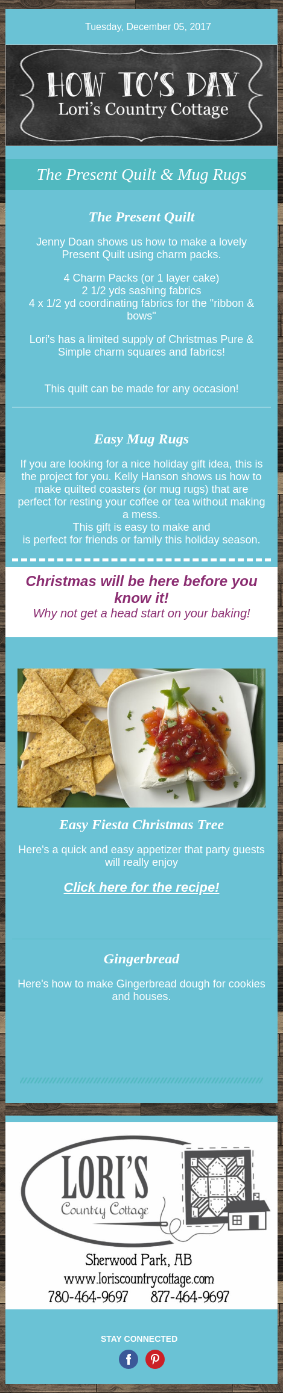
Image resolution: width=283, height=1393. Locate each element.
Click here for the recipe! (142, 887)
